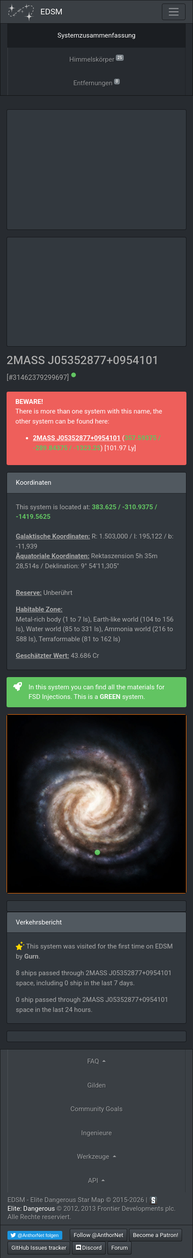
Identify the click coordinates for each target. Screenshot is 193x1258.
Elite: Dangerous (31, 1209)
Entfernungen (96, 82)
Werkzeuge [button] (94, 1157)
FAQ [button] (94, 1061)
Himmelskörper (96, 58)
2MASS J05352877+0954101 (77, 438)
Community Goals (97, 1109)
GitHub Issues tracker (38, 1247)
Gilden (96, 1085)
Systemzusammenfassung (96, 35)
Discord (89, 1247)
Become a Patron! (156, 1235)
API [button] (94, 1181)
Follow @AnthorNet (98, 1235)
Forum (119, 1247)
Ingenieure (96, 1133)
